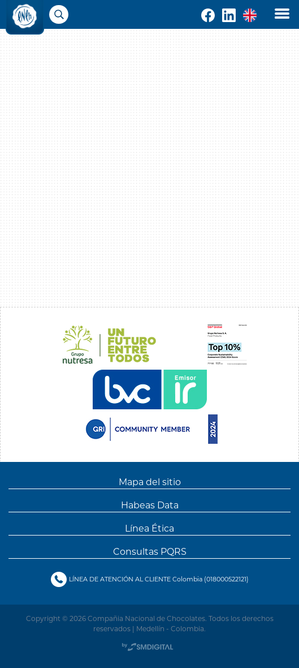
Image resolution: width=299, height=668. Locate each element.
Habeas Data (150, 505)
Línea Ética (149, 528)
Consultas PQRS (150, 551)
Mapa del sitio (150, 481)
